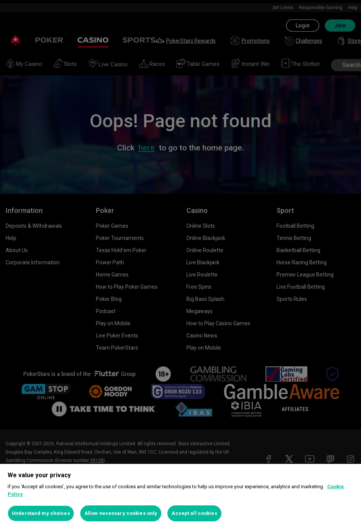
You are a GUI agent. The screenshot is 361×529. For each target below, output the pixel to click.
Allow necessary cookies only (120, 513)
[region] (180, 496)
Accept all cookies (194, 513)
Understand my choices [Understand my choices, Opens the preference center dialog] (41, 513)
